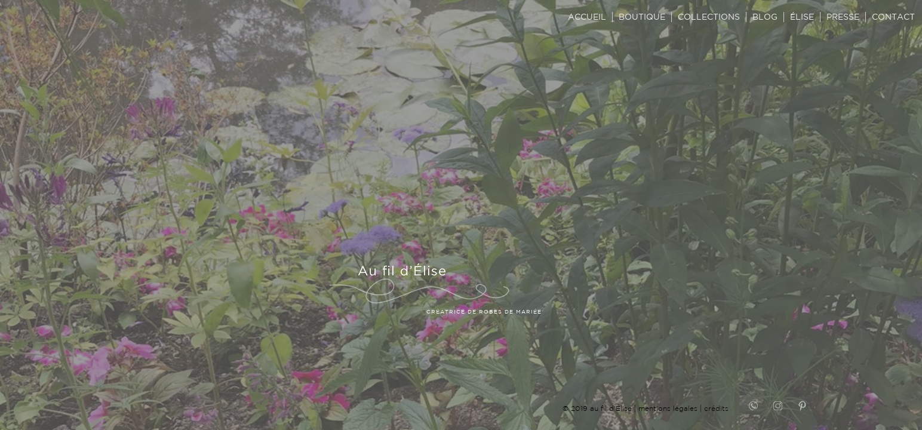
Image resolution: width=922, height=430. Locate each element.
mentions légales (667, 408)
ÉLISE (802, 17)
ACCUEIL (587, 17)
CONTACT (893, 17)
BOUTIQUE (642, 17)
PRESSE (842, 17)
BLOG (764, 17)
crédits (716, 408)
